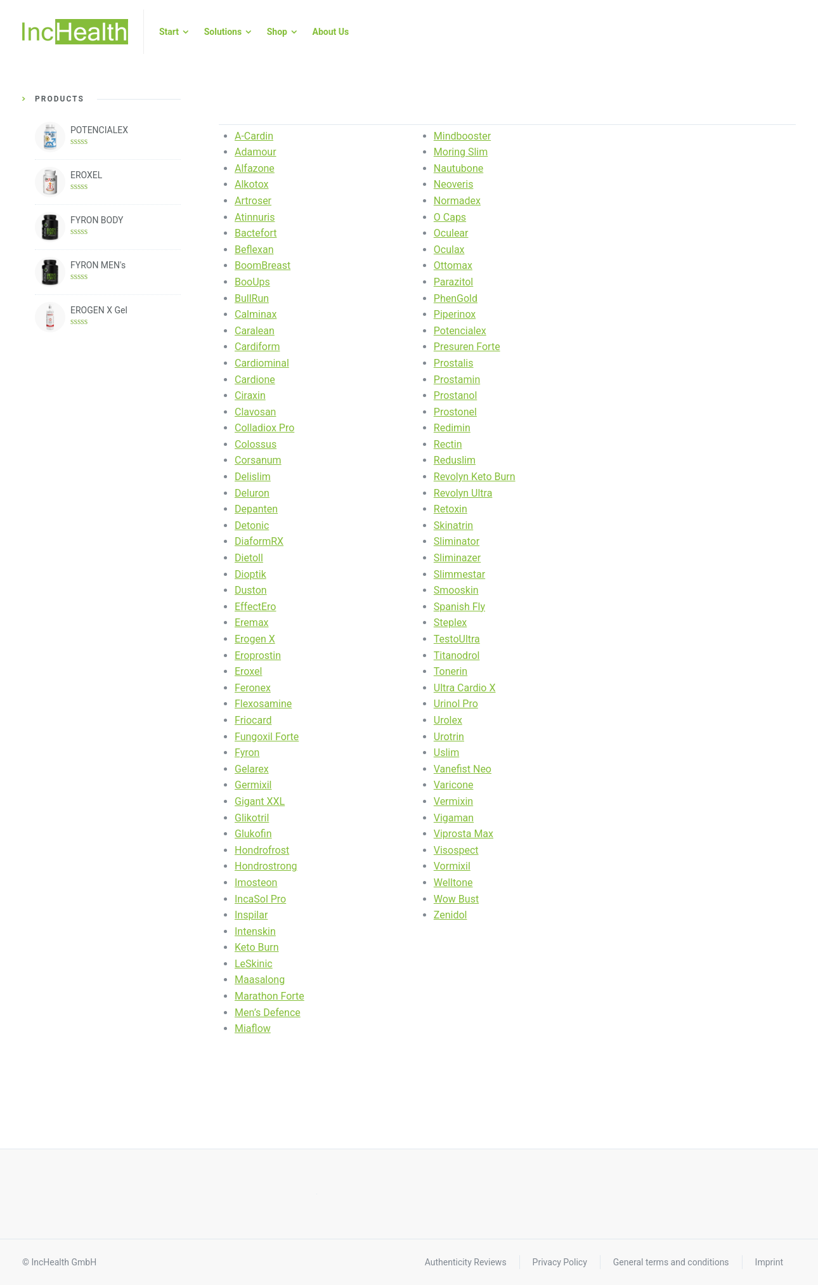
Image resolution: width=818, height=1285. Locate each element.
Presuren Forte (467, 347)
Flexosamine (263, 704)
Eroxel (248, 671)
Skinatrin (453, 525)
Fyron (247, 753)
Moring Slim (461, 152)
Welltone (453, 883)
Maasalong (260, 980)
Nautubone (458, 168)
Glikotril (252, 818)
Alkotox (252, 184)
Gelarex (252, 769)
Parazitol (453, 282)
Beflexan (254, 250)
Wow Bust (456, 899)
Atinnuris (255, 217)
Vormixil (452, 866)
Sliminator (456, 541)
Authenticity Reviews (466, 1262)
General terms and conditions (671, 1262)
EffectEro (255, 607)
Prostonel (455, 412)
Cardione (255, 380)
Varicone (454, 785)
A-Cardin (254, 136)
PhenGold (455, 298)
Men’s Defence (268, 1013)
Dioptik (250, 574)
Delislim (253, 477)
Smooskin (456, 590)
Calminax (255, 314)
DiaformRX (259, 541)
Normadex (457, 201)
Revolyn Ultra (463, 493)
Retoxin (450, 509)
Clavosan (255, 412)
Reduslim (455, 460)
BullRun (252, 298)
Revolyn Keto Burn (475, 477)
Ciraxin (250, 395)
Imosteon (256, 883)
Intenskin (255, 931)
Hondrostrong (266, 866)
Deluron (252, 493)
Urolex (448, 720)
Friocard (253, 720)
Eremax (252, 622)
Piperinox (455, 314)
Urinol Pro (456, 704)
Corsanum (258, 460)
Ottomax (453, 265)
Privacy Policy (560, 1262)
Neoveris (454, 184)
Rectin (448, 444)
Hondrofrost (262, 850)
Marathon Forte (269, 996)
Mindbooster (462, 136)
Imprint (769, 1262)
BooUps (252, 282)
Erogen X (255, 639)
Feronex (253, 688)
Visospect (456, 850)
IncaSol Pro (260, 899)
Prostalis (454, 363)
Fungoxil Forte (267, 737)
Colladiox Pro (264, 428)
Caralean (255, 331)
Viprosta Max (463, 834)
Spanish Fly (459, 607)
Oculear (451, 233)
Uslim (446, 753)
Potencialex (460, 331)
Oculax (449, 250)
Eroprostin (258, 655)
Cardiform (257, 347)
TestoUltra (457, 639)
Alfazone (255, 168)
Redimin (452, 428)
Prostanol (455, 395)
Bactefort (256, 233)
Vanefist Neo (462, 769)
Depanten (256, 509)
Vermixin (453, 801)
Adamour (255, 152)
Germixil (253, 785)
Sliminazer (457, 558)
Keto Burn (257, 947)
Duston (251, 590)
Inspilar (251, 915)
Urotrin (449, 737)
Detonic (252, 525)
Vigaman (454, 818)
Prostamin (457, 380)
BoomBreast (262, 265)
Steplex (450, 622)
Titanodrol (457, 655)
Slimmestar (459, 574)
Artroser (253, 201)
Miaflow (253, 1028)
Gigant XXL (260, 801)
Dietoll (249, 558)
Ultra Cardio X (465, 688)
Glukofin (253, 834)
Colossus (255, 444)
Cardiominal (262, 363)
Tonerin (450, 671)
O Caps (450, 217)
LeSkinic (254, 964)
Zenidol (450, 915)
